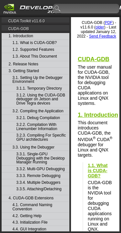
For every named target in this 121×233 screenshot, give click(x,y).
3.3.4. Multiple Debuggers (38, 183)
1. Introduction (21, 36)
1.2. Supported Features (33, 50)
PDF (109, 22)
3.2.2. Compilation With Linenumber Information (36, 127)
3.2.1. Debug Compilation (38, 118)
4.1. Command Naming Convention (32, 207)
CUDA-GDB (18, 29)
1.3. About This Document (35, 56)
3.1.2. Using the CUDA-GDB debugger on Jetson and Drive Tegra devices (40, 99)
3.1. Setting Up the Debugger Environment (38, 80)
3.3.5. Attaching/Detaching (39, 189)
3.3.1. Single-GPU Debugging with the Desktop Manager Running (40, 158)
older (100, 27)
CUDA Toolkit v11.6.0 (26, 21)
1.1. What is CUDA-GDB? (35, 43)
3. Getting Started (24, 71)
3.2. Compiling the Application (38, 111)
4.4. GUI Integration (29, 229)
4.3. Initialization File (30, 222)
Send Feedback (102, 36)
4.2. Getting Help (27, 216)
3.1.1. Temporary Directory (39, 88)
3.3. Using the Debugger (34, 147)
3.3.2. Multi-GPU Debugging (40, 169)
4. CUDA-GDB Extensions (31, 198)
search (58, 9)
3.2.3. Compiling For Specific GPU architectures (41, 137)
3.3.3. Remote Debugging (38, 176)
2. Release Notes (23, 64)
